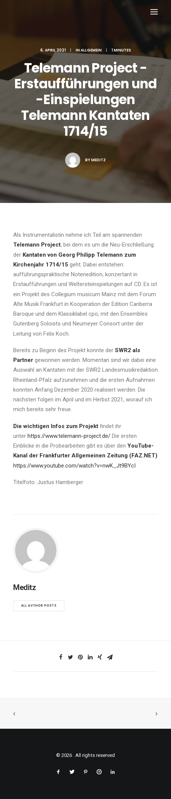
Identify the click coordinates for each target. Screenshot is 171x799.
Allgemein (91, 50)
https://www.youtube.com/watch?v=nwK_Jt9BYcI (74, 465)
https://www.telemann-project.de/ (68, 436)
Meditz (98, 160)
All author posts (38, 606)
